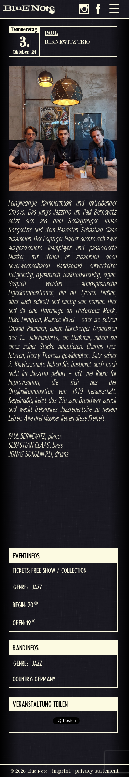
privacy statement (97, 771)
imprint (61, 771)
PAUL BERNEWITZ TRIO (67, 37)
